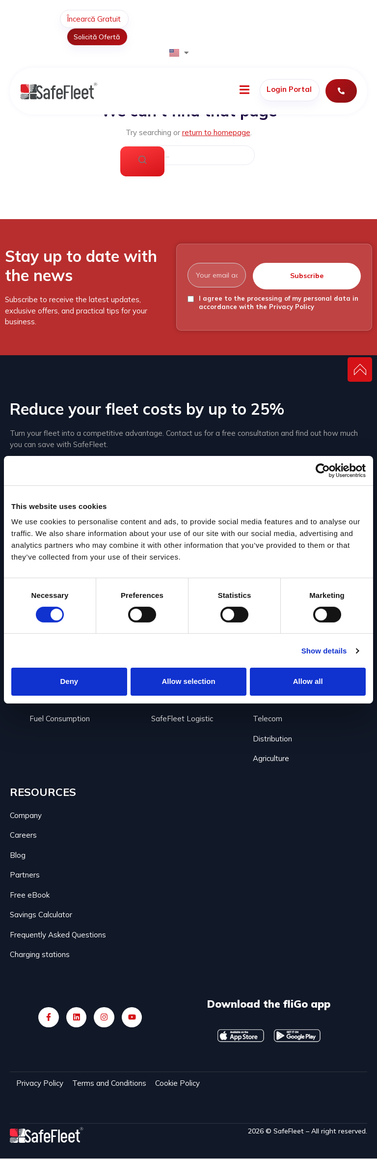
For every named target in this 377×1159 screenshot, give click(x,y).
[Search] (142, 161)
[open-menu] (244, 91)
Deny (69, 681)
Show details (324, 651)
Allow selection (188, 681)
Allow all (308, 681)
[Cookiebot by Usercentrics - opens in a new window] (323, 470)
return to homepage (216, 132)
